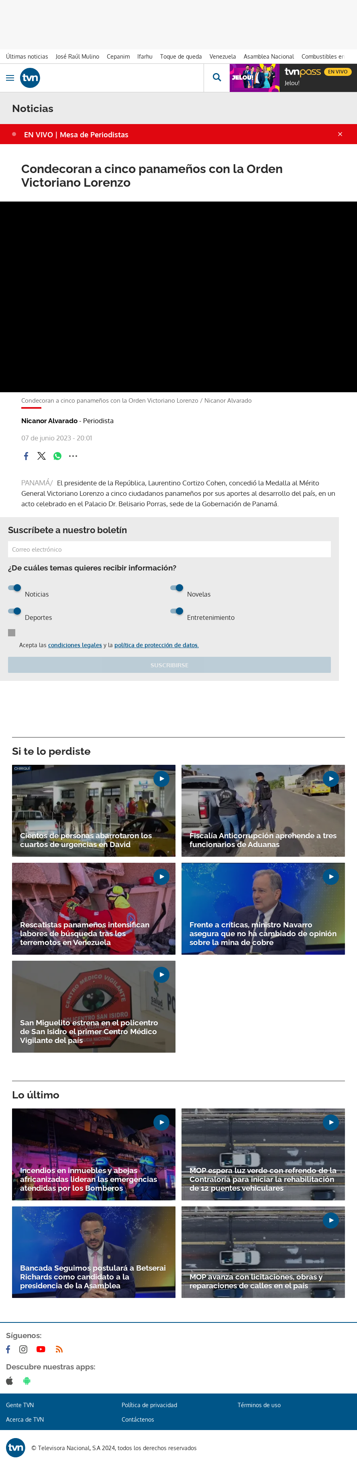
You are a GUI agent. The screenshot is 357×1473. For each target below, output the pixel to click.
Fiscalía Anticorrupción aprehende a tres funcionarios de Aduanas (263, 840)
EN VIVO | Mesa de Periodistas (76, 134)
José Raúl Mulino (77, 56)
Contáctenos (138, 1419)
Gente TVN (20, 1405)
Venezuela (223, 56)
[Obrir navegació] (10, 78)
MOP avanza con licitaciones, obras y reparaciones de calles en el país (256, 1281)
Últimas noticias (27, 56)
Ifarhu (145, 56)
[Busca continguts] (217, 78)
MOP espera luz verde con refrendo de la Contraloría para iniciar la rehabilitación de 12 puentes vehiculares (263, 1179)
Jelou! (292, 83)
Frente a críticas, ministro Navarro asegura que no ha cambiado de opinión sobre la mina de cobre (263, 933)
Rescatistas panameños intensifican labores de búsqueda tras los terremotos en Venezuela (84, 933)
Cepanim (118, 56)
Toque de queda (181, 56)
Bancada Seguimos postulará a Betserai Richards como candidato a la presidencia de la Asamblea (93, 1276)
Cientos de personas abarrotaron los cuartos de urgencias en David (86, 840)
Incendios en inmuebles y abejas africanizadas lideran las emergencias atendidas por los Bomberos (88, 1179)
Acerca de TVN (25, 1419)
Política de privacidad (149, 1405)
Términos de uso (259, 1405)
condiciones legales (75, 645)
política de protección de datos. (156, 645)
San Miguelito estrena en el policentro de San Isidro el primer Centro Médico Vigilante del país (89, 1031)
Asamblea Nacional (269, 56)
